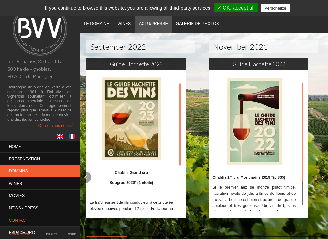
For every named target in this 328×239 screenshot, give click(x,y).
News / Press (23, 205)
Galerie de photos (198, 23)
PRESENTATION (24, 158)
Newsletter (19, 234)
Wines (15, 181)
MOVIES (17, 193)
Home (15, 146)
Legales (51, 234)
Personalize (275, 8)
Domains (18, 170)
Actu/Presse (154, 23)
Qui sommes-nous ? (55, 125)
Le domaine (97, 23)
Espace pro (22, 229)
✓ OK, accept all (236, 8)
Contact (19, 217)
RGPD (72, 234)
